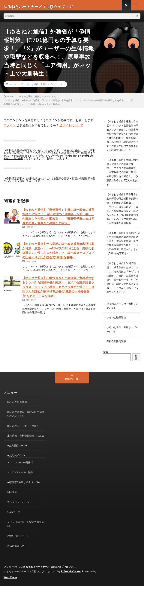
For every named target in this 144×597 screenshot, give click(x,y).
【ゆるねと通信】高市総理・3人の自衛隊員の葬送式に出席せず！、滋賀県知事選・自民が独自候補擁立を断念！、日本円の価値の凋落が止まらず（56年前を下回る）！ (123, 251)
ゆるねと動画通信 (117, 328)
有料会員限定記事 (117, 352)
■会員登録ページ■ (18, 459)
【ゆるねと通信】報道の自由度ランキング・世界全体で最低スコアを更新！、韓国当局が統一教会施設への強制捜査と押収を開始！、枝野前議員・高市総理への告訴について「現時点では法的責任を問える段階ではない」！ (122, 139)
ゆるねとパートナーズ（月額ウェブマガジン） (53, 578)
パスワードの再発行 (23, 476)
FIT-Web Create (71, 583)
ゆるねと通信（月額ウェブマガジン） (44, 87)
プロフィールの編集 (23, 485)
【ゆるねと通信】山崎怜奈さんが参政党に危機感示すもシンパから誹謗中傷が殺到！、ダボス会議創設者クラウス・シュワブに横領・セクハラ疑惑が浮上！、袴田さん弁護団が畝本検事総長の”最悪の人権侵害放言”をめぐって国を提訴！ (58, 289)
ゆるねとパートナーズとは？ (24, 436)
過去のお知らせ (16, 557)
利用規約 (12, 505)
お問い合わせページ (19, 547)
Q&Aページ (14, 524)
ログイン (10, 128)
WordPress (11, 588)
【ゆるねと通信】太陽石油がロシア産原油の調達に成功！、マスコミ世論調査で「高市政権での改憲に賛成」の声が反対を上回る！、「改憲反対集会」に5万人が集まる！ (123, 176)
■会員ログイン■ (16, 469)
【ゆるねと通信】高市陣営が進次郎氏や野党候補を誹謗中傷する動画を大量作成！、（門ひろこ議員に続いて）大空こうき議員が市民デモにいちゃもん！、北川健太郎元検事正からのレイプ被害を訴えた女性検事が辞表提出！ (122, 214)
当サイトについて (71, 128)
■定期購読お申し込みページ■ (24, 495)
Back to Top (72, 389)
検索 (105, 362)
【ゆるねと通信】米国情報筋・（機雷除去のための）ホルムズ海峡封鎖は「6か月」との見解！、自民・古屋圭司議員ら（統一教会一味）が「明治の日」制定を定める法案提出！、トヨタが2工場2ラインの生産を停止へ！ (122, 288)
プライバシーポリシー (20, 514)
